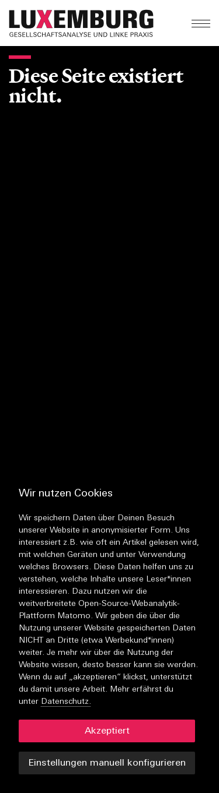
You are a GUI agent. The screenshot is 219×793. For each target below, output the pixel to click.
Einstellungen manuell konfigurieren (107, 763)
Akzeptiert (107, 731)
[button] (111, 23)
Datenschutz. (66, 701)
